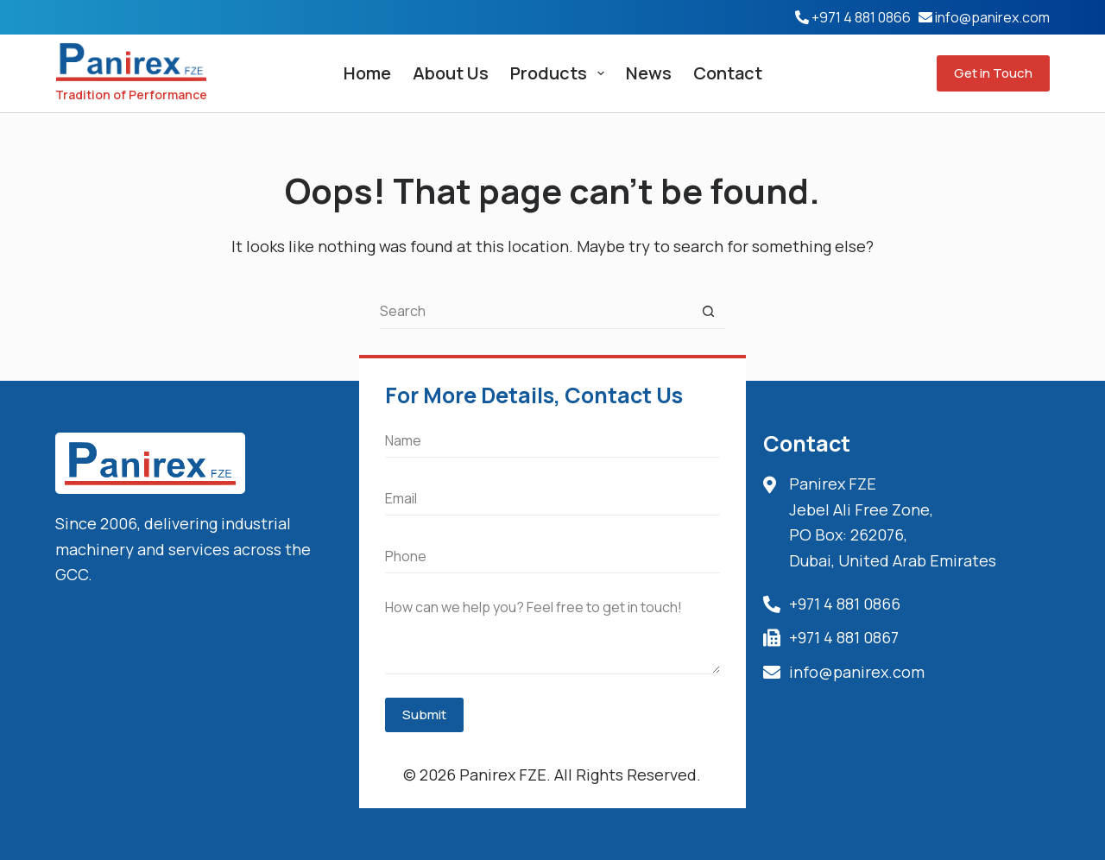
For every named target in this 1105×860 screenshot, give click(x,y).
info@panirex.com (992, 17)
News (649, 73)
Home (367, 73)
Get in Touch (993, 73)
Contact (727, 73)
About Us (451, 73)
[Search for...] (535, 311)
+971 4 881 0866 (861, 17)
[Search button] (708, 311)
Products (560, 73)
